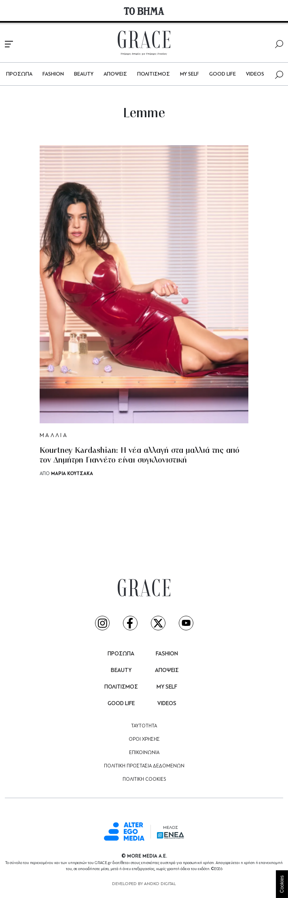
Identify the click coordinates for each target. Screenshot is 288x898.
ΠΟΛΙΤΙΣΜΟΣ (153, 74)
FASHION (53, 74)
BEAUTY (83, 74)
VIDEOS (255, 74)
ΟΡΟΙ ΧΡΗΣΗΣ (144, 739)
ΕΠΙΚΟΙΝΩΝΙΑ (144, 752)
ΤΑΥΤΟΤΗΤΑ (144, 726)
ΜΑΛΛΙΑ (54, 436)
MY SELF (189, 74)
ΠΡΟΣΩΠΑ (19, 74)
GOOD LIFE (222, 74)
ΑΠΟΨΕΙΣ (115, 74)
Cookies (282, 884)
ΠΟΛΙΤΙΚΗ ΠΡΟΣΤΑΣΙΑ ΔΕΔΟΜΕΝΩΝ (144, 766)
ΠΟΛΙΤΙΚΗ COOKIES (144, 779)
